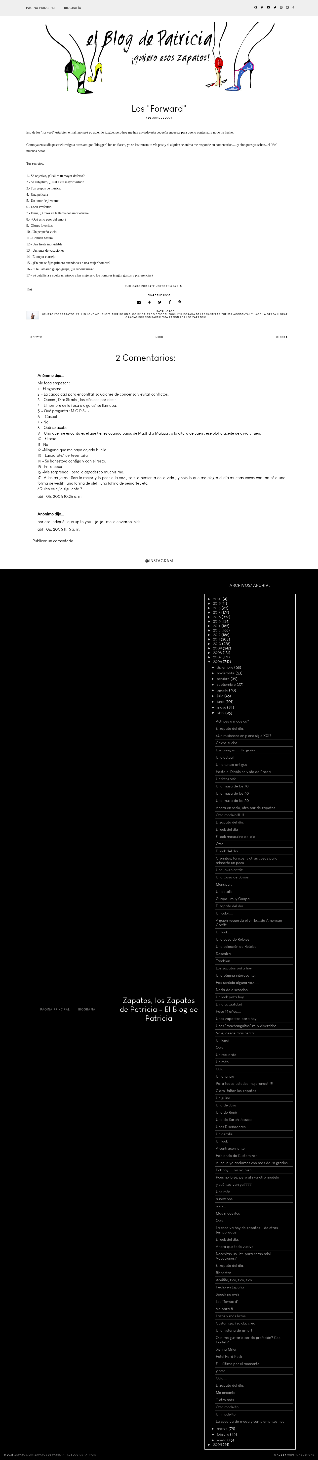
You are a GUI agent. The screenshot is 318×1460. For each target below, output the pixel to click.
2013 (217, 630)
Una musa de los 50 (232, 800)
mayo (222, 707)
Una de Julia (226, 1105)
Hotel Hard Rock (229, 1356)
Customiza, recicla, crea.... (237, 1323)
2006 (218, 661)
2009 (218, 648)
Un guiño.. (224, 1098)
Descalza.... (225, 954)
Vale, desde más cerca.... (237, 1033)
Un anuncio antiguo (231, 764)
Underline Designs (300, 1454)
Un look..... (224, 932)
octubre (224, 679)
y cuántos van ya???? (234, 1184)
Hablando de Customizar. (237, 1155)
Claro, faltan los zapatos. (236, 1091)
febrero (223, 1434)
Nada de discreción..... (234, 990)
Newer (36, 337)
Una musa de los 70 (232, 786)
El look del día (227, 829)
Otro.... (221, 1378)
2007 (218, 657)
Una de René (226, 1112)
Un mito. (223, 1062)
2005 (218, 1444)
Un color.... (224, 913)
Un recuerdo (226, 1054)
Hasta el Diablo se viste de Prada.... (245, 772)
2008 (218, 652)
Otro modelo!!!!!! (230, 815)
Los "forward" (227, 1301)
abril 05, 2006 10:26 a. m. (60, 496)
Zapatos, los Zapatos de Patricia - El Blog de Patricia (159, 1009)
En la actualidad (229, 1004)
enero (222, 1440)
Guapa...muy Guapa (233, 899)
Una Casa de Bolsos (232, 877)
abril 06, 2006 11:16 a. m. (59, 529)
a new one (224, 1199)
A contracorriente (230, 1148)
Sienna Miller (226, 1349)
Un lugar (223, 1040)
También (223, 961)
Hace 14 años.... (228, 1011)
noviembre (226, 673)
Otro (219, 1047)
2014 (217, 626)
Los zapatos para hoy (234, 968)
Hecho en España (230, 1287)
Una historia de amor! (234, 1330)
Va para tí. (225, 1309)
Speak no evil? (227, 1294)
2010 (217, 643)
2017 (217, 612)
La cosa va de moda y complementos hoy (250, 1421)
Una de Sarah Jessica (234, 1119)
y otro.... (222, 1371)
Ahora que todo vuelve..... (237, 1246)
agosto (223, 690)
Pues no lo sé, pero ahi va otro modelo (247, 1177)
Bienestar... (225, 1273)
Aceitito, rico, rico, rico (234, 1280)
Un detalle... (226, 891)
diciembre (225, 667)
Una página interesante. (236, 975)
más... (221, 1206)
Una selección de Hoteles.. (237, 946)
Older (282, 337)
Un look (222, 1141)
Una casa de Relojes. (233, 939)
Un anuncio (225, 1076)
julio (220, 696)
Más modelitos (228, 1213)
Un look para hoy (230, 997)
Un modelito (226, 1414)
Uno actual (225, 757)
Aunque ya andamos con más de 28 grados (252, 1163)
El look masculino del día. (236, 836)
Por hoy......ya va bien (233, 1170)
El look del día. (227, 851)
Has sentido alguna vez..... (237, 982)
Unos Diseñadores (231, 1127)
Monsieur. (224, 884)
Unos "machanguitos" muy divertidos (246, 1026)
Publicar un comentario (53, 541)
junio (221, 701)
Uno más (223, 1191)
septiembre (227, 684)
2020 (218, 599)
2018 (217, 608)
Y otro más (225, 1400)
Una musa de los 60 (232, 793)
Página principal (41, 8)
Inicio (159, 337)
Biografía (72, 8)
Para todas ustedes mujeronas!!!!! (244, 1083)
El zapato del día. (230, 728)
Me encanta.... (227, 1392)
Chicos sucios (227, 743)
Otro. (220, 844)
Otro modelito (227, 1407)
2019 (217, 603)
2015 (217, 621)
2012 (217, 635)
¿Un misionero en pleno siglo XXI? (243, 735)
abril (221, 713)
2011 (217, 639)
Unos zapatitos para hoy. (236, 1018)
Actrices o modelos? (232, 721)
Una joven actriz (229, 870)
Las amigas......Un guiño (235, 750)
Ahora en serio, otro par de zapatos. (246, 808)
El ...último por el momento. (238, 1364)
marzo (223, 1428)
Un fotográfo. (226, 779)
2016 (217, 617)
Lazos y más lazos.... (233, 1316)
